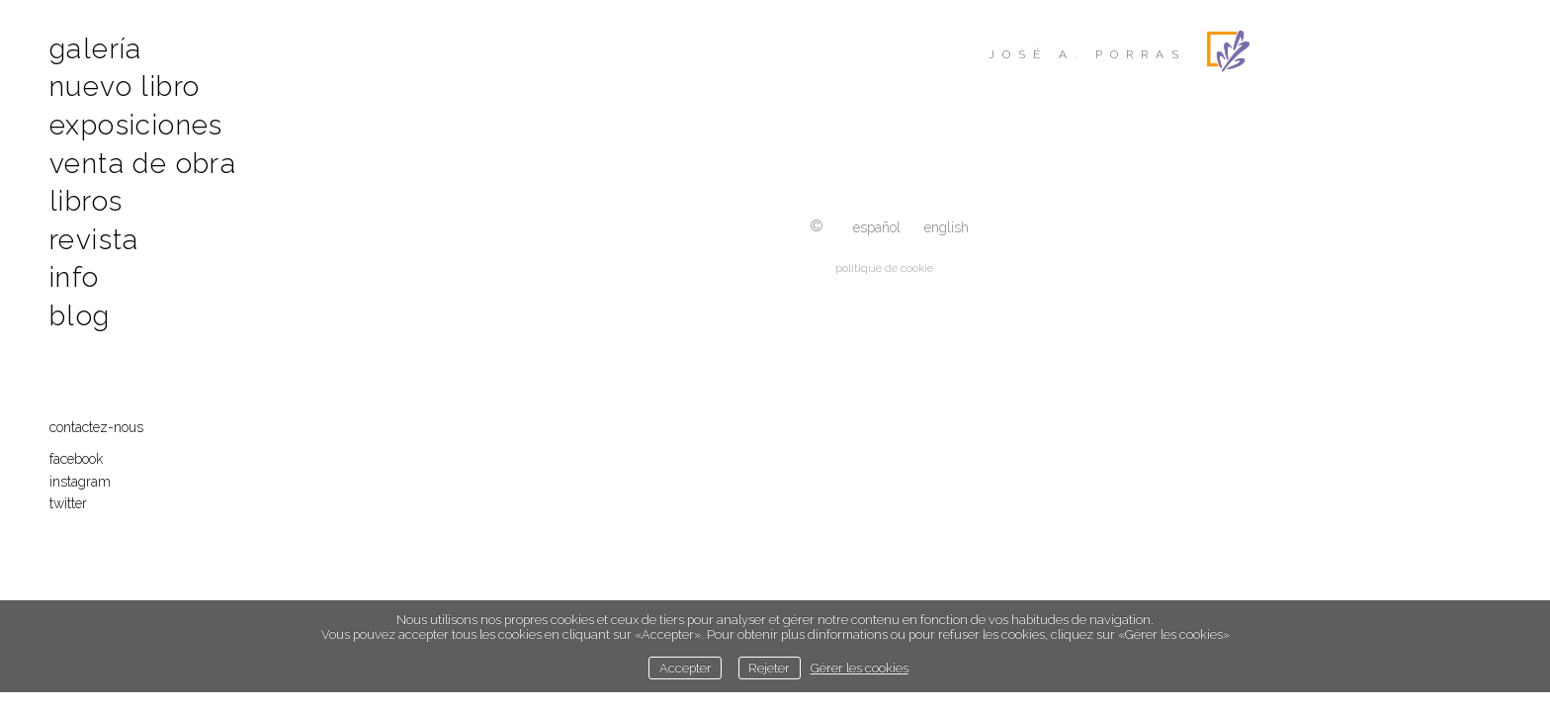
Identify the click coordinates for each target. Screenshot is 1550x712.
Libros (86, 201)
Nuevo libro (124, 86)
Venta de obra (142, 163)
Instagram (80, 482)
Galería (95, 49)
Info (74, 277)
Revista (94, 239)
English (946, 227)
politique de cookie (884, 268)
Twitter (68, 503)
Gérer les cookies (859, 668)
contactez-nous (96, 427)
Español (877, 227)
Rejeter (769, 668)
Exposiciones (136, 125)
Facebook (76, 459)
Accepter (685, 668)
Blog (80, 316)
